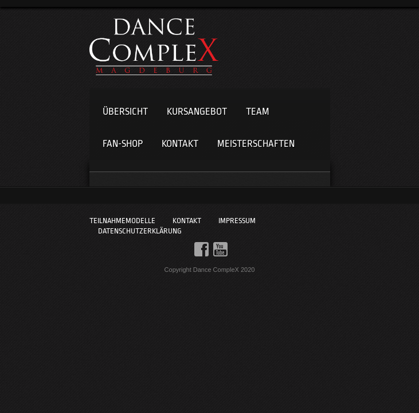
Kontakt (180, 143)
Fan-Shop (123, 143)
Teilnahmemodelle (122, 220)
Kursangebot (197, 111)
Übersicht (125, 111)
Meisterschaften (256, 143)
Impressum (237, 220)
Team (257, 111)
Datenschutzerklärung (140, 231)
